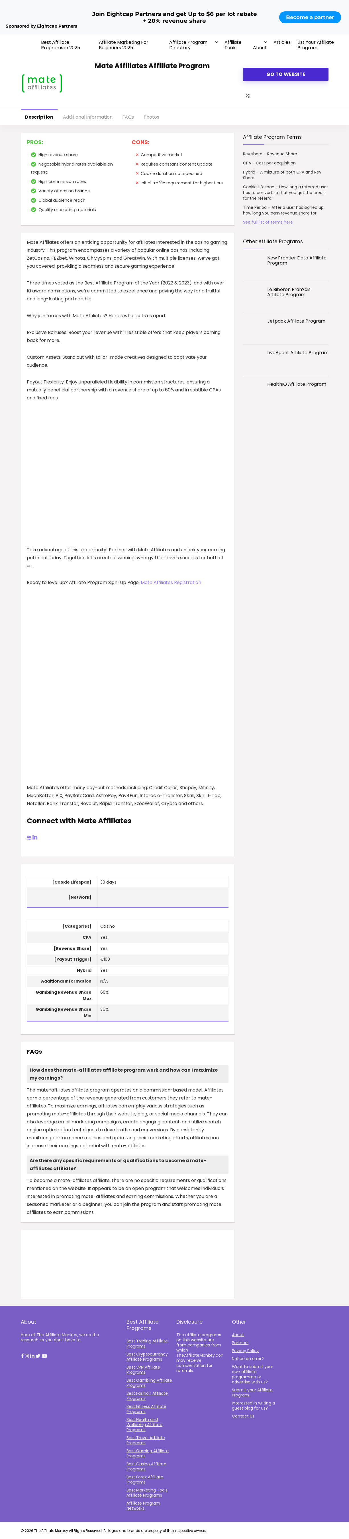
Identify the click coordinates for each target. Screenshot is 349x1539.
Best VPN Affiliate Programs (143, 1369)
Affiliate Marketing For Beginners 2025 (123, 45)
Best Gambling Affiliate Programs (149, 1382)
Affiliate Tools (233, 45)
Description (39, 117)
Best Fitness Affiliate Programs (146, 1409)
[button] (22, 1356)
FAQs (128, 117)
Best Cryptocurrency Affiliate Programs (147, 1356)
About (260, 47)
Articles (282, 42)
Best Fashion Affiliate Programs (147, 1396)
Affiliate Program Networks (143, 1505)
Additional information (88, 117)
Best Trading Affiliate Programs (147, 1343)
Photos (151, 117)
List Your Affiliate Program (315, 45)
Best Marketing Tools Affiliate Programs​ (147, 1492)
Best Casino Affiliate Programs (146, 1466)
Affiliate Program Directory (188, 45)
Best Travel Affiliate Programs (145, 1440)
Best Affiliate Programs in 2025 (60, 45)
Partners (240, 1343)
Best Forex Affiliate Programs (144, 1479)
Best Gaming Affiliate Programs (147, 1453)
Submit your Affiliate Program (252, 1392)
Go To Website (285, 74)
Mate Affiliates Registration (171, 582)
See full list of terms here (268, 222)
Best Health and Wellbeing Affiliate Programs (144, 1425)
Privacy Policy (245, 1351)
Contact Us (243, 1416)
